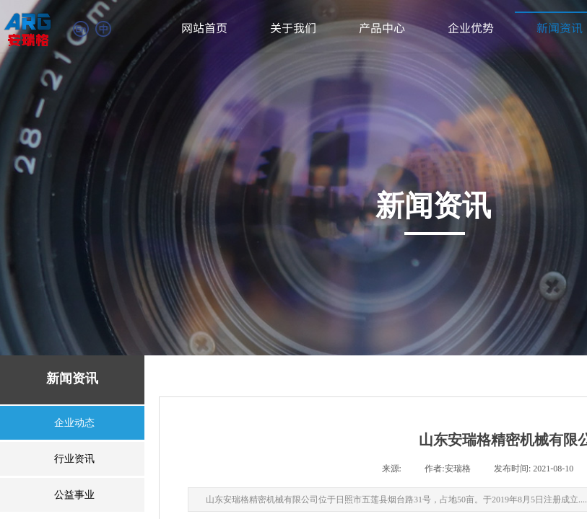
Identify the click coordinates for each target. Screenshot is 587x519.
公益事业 (74, 494)
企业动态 (74, 422)
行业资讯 (74, 458)
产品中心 (382, 27)
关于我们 (293, 27)
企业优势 (471, 27)
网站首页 (204, 27)
